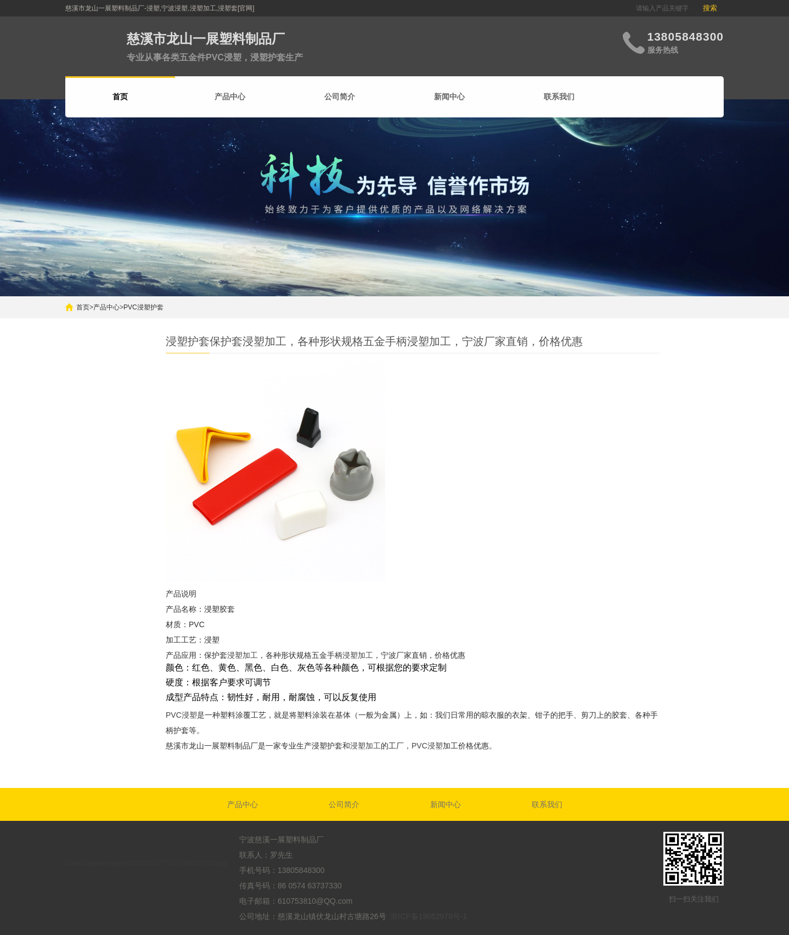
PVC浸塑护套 (143, 307)
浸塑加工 (242, 655)
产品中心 (230, 96)
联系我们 (559, 96)
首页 (82, 307)
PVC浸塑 (181, 715)
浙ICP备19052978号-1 (428, 916)
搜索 (710, 8)
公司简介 (339, 96)
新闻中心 (449, 96)
